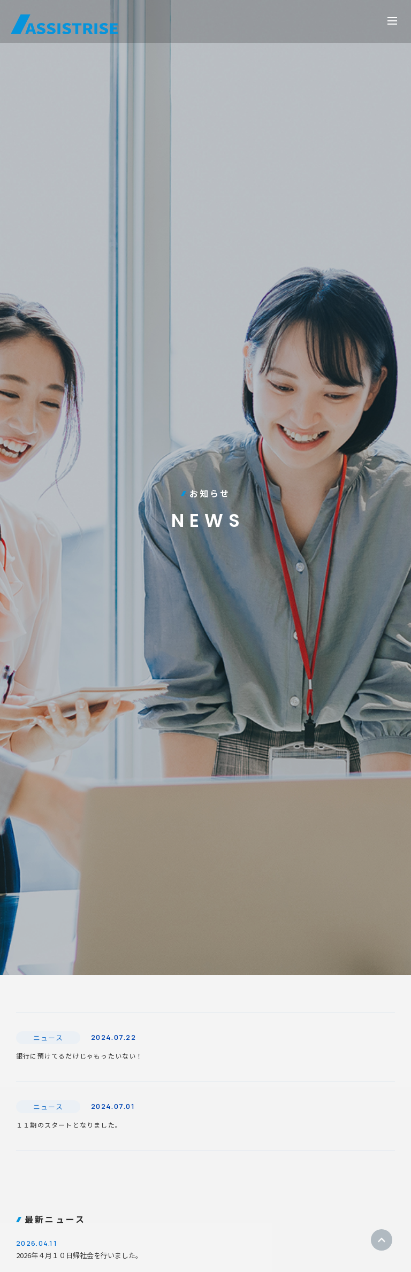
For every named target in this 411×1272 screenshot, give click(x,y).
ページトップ (381, 1240)
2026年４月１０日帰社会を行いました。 (205, 1248)
